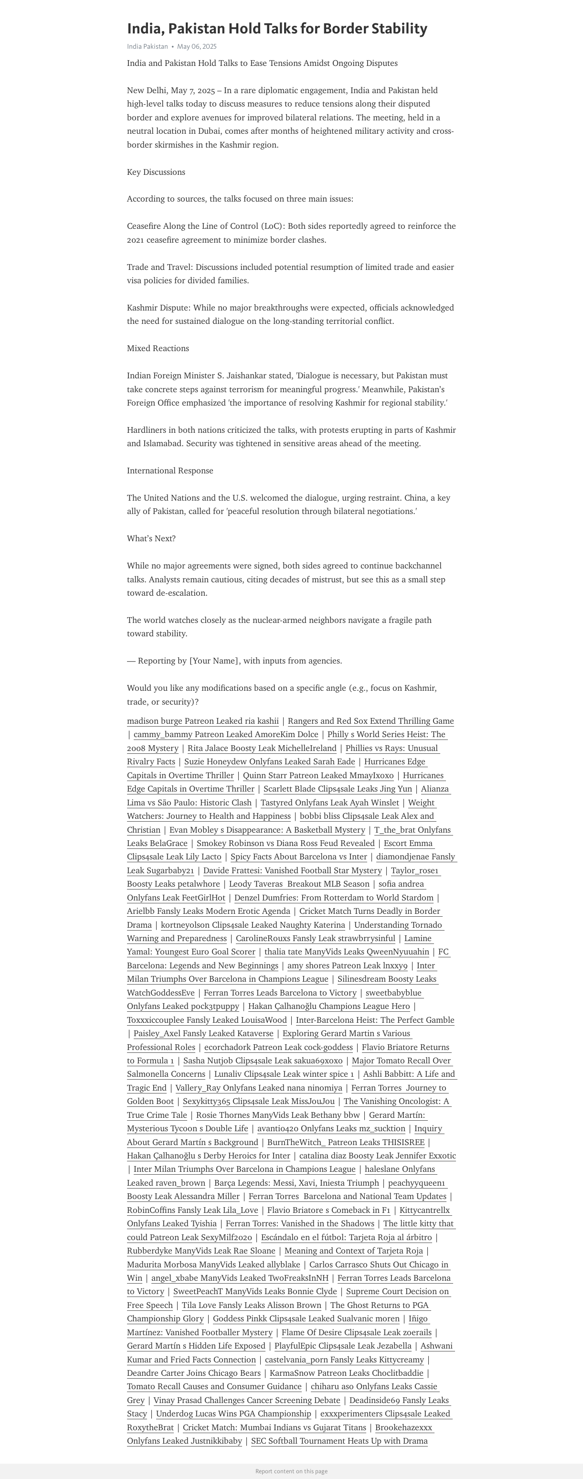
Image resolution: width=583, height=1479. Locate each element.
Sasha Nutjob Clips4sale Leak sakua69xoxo (263, 1060)
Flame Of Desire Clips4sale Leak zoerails (357, 1332)
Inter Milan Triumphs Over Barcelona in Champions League (245, 1169)
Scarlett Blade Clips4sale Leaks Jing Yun (338, 788)
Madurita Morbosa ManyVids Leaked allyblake (213, 1264)
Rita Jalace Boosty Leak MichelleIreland (262, 748)
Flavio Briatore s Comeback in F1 (329, 1210)
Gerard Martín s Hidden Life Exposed (196, 1345)
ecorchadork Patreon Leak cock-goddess (278, 1047)
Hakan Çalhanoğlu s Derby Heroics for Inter (208, 1155)
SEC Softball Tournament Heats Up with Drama (339, 1441)
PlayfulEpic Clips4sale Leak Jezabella (343, 1345)
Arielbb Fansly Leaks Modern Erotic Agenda (208, 911)
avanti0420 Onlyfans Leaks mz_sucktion (331, 1128)
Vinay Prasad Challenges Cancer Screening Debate (247, 1400)
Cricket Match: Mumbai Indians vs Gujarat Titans (274, 1427)
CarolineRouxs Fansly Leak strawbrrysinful (315, 938)
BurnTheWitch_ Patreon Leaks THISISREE (345, 1142)
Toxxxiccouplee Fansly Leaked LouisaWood (207, 1020)
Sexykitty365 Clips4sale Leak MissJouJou (259, 1101)
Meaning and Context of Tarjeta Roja (354, 1250)
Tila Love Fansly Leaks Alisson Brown (251, 1305)
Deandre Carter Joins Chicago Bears (194, 1373)
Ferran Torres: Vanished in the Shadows (300, 1223)
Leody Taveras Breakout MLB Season (299, 884)
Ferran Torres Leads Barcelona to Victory (280, 992)
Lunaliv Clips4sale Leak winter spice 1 (284, 1074)
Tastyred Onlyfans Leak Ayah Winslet (330, 802)
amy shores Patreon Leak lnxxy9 (347, 965)
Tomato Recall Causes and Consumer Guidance (214, 1386)
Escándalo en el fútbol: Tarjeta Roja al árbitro (346, 1237)
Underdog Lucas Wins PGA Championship (233, 1413)
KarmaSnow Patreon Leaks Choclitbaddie (347, 1373)
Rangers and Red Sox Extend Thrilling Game (371, 721)
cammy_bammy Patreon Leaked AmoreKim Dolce (226, 734)
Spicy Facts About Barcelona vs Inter (299, 856)
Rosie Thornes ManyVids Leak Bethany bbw (278, 1115)
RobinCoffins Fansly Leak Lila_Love (192, 1210)
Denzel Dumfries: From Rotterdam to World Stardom (334, 897)
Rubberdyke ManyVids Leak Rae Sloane (201, 1250)
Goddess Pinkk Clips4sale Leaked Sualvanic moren (306, 1318)
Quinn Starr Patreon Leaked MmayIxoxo (318, 775)
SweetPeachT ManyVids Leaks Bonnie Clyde (255, 1291)
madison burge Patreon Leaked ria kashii (203, 721)
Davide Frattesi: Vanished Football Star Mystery (292, 870)
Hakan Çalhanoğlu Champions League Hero (329, 1006)
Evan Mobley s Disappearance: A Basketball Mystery (267, 830)
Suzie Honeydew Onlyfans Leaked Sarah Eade (269, 761)
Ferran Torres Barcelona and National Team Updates (347, 1196)
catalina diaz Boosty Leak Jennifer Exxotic (377, 1155)
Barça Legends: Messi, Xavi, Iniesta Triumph (296, 1183)
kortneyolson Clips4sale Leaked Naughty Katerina (253, 925)
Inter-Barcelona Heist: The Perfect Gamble (375, 1020)
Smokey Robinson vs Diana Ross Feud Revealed (286, 843)
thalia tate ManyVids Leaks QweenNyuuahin (347, 951)
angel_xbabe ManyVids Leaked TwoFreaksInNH (240, 1278)
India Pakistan (147, 46)
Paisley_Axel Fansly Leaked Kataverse (204, 1033)
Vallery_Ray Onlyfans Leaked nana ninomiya (259, 1087)
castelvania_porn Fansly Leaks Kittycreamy (344, 1359)
